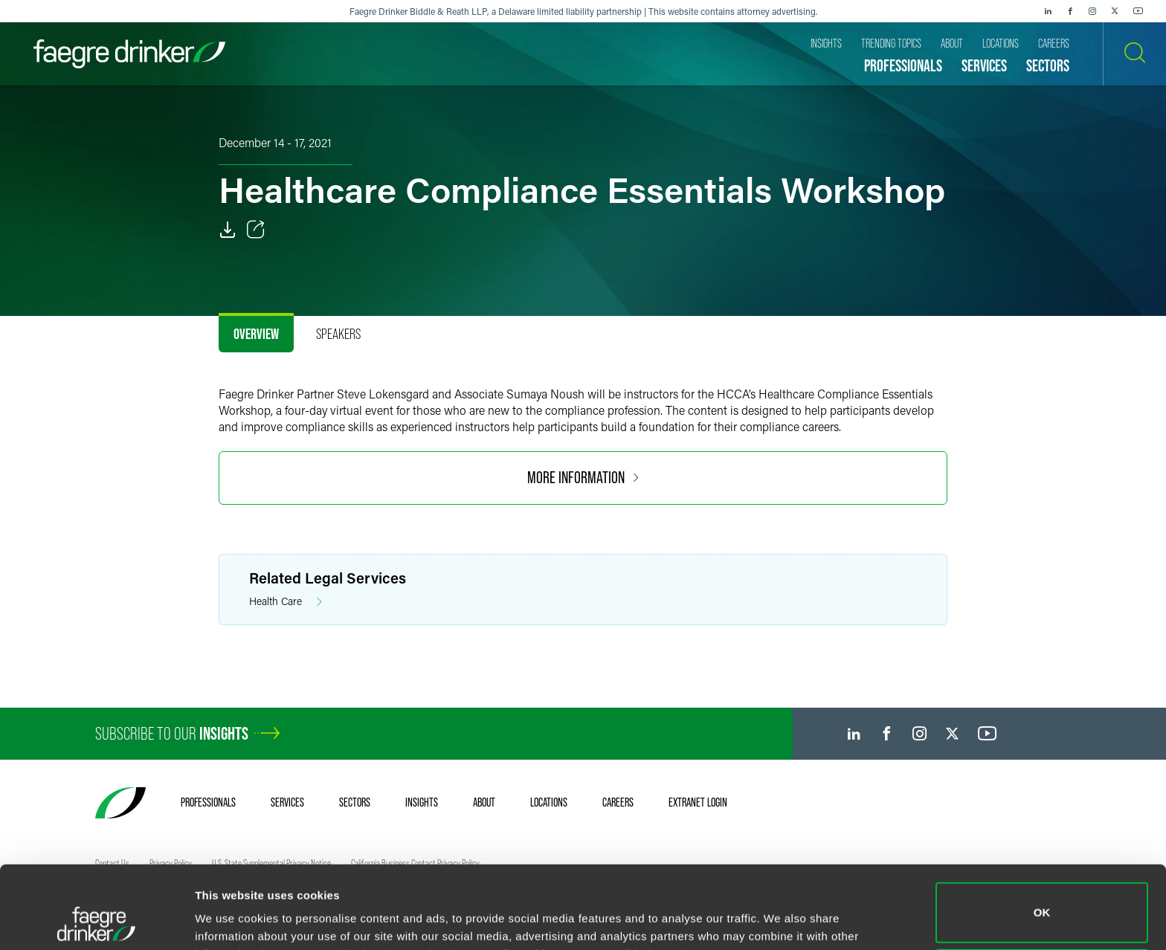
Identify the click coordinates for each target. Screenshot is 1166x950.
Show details (229, 917)
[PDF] (227, 230)
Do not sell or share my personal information (1042, 901)
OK (1042, 835)
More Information (583, 477)
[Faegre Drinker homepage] (129, 53)
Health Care (285, 602)
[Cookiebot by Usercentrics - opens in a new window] (96, 921)
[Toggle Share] (256, 230)
